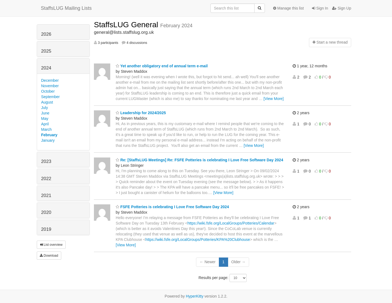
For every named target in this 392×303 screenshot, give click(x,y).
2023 (46, 161)
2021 (46, 195)
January (48, 140)
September (50, 97)
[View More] (274, 98)
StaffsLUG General (127, 24)
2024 (46, 68)
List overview (51, 245)
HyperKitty (195, 296)
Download (49, 255)
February (49, 135)
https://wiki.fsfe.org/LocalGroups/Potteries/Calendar (230, 223)
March (46, 129)
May (44, 118)
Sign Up (341, 8)
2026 (46, 34)
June (45, 113)
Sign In (320, 8)
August (47, 102)
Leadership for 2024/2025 (141, 113)
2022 (46, 178)
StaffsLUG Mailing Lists (66, 8)
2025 (46, 51)
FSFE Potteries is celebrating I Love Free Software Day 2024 (172, 207)
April (45, 124)
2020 (46, 212)
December (50, 80)
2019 (46, 229)
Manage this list (288, 8)
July (44, 107)
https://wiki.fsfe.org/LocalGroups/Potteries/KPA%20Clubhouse (197, 239)
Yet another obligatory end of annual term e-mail (162, 66)
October (48, 91)
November (50, 86)
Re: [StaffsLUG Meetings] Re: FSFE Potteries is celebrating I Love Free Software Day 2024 (199, 160)
